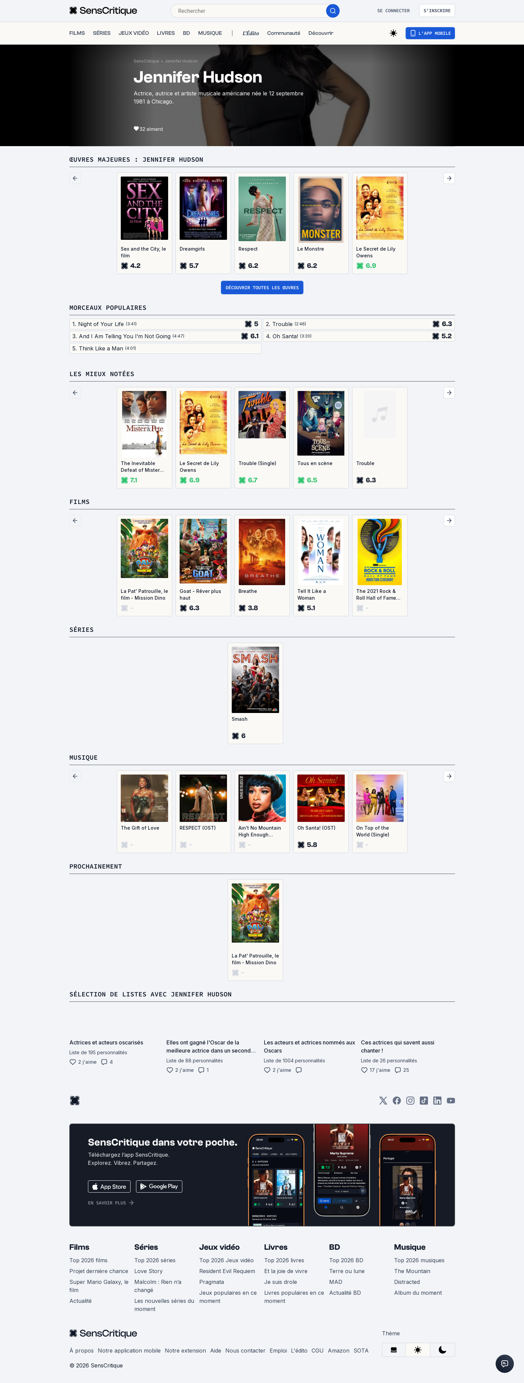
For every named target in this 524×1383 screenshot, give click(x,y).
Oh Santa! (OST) (316, 828)
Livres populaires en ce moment (294, 1296)
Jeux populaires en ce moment (228, 1296)
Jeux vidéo (219, 1247)
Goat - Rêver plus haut (200, 594)
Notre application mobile (129, 1350)
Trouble (365, 463)
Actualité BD (345, 1292)
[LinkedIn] (437, 1103)
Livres (276, 1247)
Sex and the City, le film (143, 252)
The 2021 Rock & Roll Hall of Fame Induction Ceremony (376, 594)
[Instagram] (410, 1103)
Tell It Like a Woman (311, 594)
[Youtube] (451, 1103)
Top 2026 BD (346, 1260)
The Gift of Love (140, 828)
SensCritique (146, 61)
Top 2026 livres (284, 1260)
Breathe (247, 591)
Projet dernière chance (98, 1271)
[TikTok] (424, 1103)
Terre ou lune (347, 1271)
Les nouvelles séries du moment (164, 1304)
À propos (81, 1350)
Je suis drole (280, 1281)
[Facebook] (397, 1103)
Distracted (407, 1281)
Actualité (80, 1300)
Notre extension (185, 1350)
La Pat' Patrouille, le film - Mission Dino (144, 594)
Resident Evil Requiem (227, 1271)
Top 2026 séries (155, 1260)
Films (79, 1247)
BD (334, 1247)
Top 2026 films (88, 1260)
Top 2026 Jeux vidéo (226, 1260)
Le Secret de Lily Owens (375, 252)
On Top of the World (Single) (372, 831)
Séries (146, 1247)
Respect (248, 249)
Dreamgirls (192, 249)
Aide (215, 1350)
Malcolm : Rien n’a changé (157, 1285)
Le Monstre (310, 249)
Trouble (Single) (257, 463)
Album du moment (418, 1292)
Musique (410, 1247)
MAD (335, 1281)
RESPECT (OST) (198, 828)
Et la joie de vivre (285, 1271)
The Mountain (412, 1271)
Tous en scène (315, 463)
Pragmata (211, 1281)
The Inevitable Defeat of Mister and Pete (140, 467)
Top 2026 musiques (419, 1260)
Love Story (148, 1271)
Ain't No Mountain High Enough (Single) (259, 831)
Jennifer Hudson (181, 61)
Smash (240, 719)
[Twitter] (383, 1103)
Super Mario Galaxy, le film (99, 1285)
